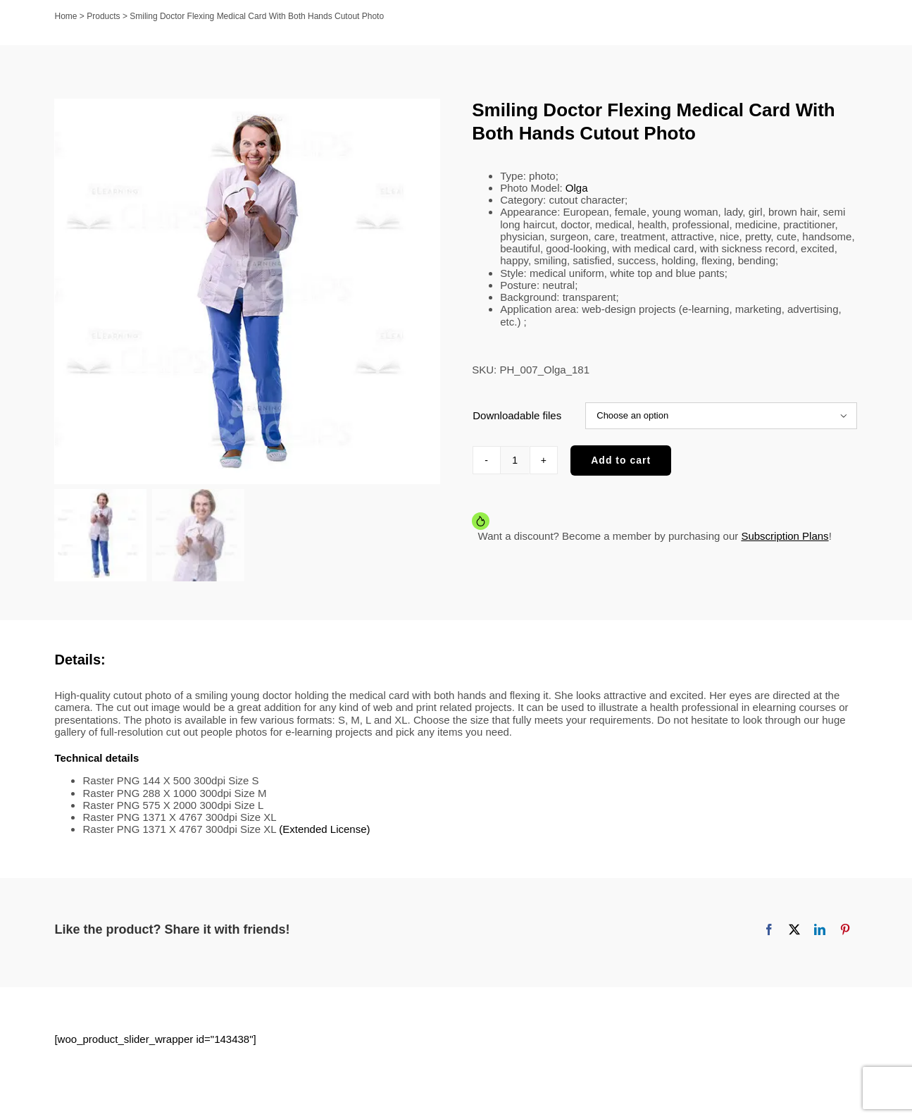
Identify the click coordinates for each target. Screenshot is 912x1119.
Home (66, 16)
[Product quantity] (515, 460)
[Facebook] (769, 929)
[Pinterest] (845, 929)
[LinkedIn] (819, 929)
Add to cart (621, 460)
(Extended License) (324, 829)
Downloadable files (517, 415)
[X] (794, 929)
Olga (577, 188)
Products (103, 16)
